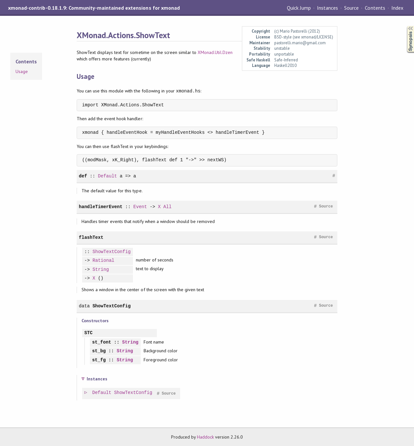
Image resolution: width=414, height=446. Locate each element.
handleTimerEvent (101, 207)
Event (140, 207)
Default (107, 176)
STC (88, 333)
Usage (22, 71)
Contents (375, 8)
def (83, 176)
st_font (101, 342)
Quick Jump (299, 8)
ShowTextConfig (112, 252)
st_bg (99, 351)
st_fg (99, 360)
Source (351, 8)
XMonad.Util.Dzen (215, 52)
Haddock (205, 437)
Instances (327, 8)
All (167, 207)
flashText (91, 237)
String (101, 270)
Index (397, 8)
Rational (103, 261)
